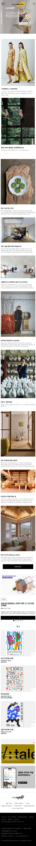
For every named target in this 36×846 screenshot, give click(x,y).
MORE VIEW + (18, 566)
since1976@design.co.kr (22, 836)
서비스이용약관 (12, 817)
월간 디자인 (9, 803)
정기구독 (4, 819)
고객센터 (31, 817)
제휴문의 (10, 819)
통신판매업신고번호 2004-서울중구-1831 (12, 833)
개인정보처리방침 (22, 817)
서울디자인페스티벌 (29, 805)
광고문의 (16, 819)
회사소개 (4, 817)
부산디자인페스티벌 (18, 808)
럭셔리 (27, 803)
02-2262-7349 (20, 822)
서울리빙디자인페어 (6, 805)
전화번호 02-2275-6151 (8, 836)
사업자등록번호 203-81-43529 (9, 831)
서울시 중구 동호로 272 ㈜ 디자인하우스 (12, 828)
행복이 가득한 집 (19, 803)
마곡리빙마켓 (17, 805)
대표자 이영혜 (27, 828)
